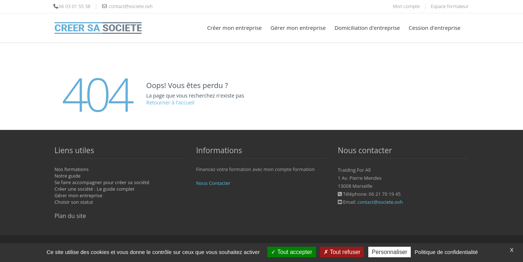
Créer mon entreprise (234, 27)
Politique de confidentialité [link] (446, 252)
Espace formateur (450, 6)
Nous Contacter (213, 183)
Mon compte (406, 6)
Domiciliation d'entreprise (367, 27)
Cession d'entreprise (435, 27)
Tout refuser (342, 252)
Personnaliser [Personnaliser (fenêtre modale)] (390, 252)
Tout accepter (291, 252)
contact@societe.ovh (380, 202)
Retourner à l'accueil (170, 102)
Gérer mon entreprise (298, 27)
